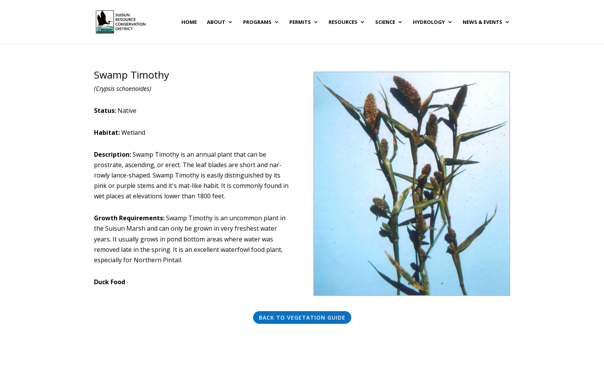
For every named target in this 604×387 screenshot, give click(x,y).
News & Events (482, 22)
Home (189, 22)
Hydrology (429, 22)
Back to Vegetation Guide (302, 317)
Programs (257, 22)
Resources (343, 22)
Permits (300, 22)
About (216, 22)
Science (385, 22)
